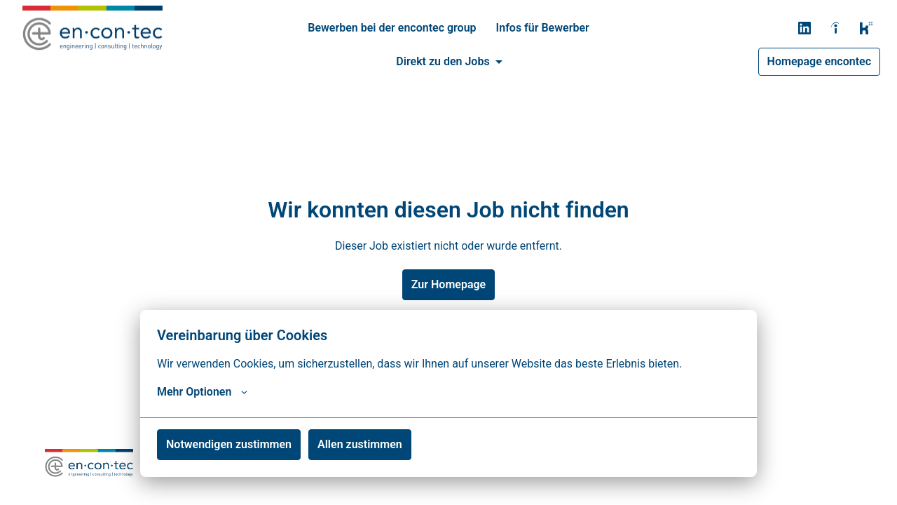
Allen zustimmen (359, 444)
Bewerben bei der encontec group (392, 27)
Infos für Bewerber (542, 27)
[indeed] (835, 28)
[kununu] (866, 28)
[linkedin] (804, 28)
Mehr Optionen (202, 392)
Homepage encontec (819, 61)
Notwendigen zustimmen (229, 444)
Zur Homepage (448, 284)
